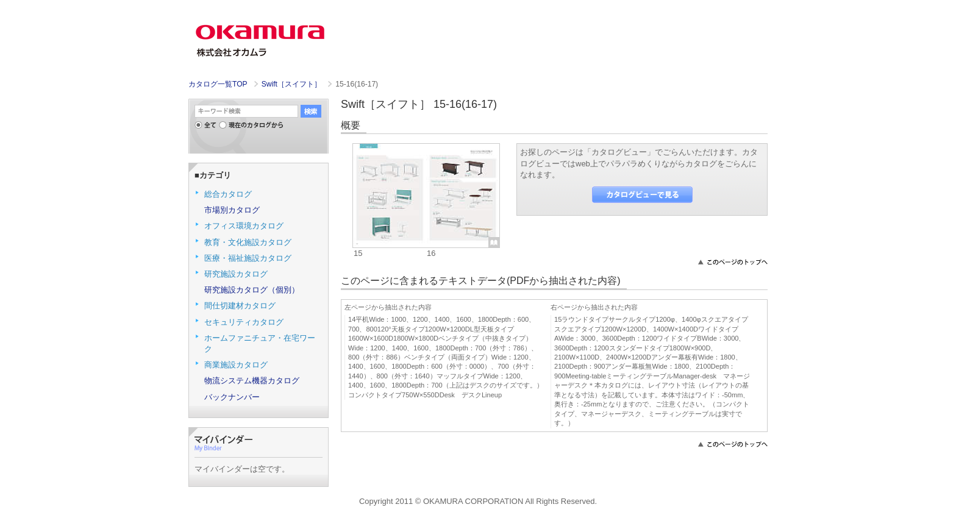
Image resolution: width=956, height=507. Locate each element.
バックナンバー (232, 397)
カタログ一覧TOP (217, 84)
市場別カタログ (232, 209)
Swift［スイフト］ (293, 84)
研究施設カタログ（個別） (251, 289)
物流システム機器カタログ (251, 380)
